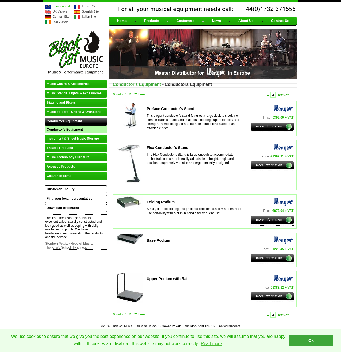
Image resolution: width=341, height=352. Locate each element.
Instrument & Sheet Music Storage (73, 138)
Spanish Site (90, 11)
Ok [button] (311, 340)
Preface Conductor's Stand (170, 109)
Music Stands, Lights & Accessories (74, 93)
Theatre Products (60, 148)
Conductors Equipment (64, 121)
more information (269, 126)
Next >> (283, 94)
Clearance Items (59, 176)
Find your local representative (69, 198)
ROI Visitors (60, 21)
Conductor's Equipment (65, 129)
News (216, 21)
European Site (62, 6)
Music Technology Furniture (68, 157)
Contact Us (280, 21)
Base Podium (158, 240)
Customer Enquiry (61, 189)
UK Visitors (60, 11)
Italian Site (89, 16)
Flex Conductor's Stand (168, 147)
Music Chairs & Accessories (68, 84)
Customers (185, 21)
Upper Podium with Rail (168, 279)
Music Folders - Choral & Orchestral (74, 112)
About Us (246, 21)
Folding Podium (161, 202)
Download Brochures (63, 208)
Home (122, 21)
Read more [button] (211, 343)
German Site (61, 16)
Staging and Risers (61, 102)
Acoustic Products (61, 166)
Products (151, 21)
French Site (89, 6)
